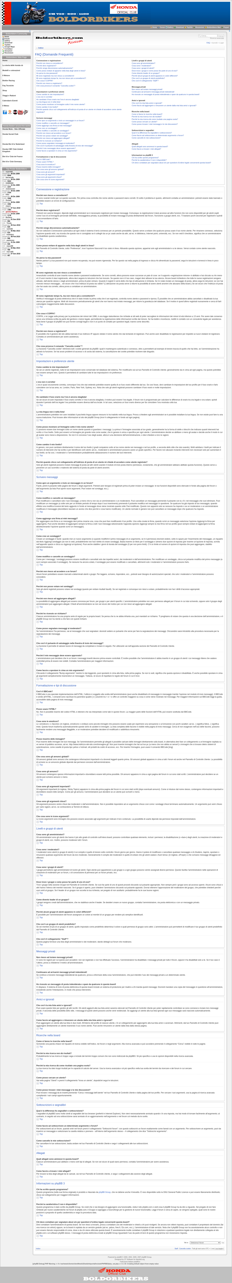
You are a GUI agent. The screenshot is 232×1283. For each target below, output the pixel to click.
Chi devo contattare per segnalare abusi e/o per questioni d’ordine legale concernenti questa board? (171, 163)
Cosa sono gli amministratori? (143, 63)
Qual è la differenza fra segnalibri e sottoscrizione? (152, 133)
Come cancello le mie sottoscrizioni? (146, 138)
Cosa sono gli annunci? (45, 172)
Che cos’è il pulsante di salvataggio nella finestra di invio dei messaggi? (64, 146)
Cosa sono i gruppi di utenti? (143, 68)
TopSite (190, 27)
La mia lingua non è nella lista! (48, 102)
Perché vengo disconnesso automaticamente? (54, 68)
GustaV (8, 200)
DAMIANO (10, 183)
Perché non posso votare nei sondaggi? (52, 136)
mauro (8, 206)
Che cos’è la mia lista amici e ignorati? (147, 103)
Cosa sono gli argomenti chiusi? (49, 177)
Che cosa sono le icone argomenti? (50, 179)
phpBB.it (137, 1262)
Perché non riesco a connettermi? (49, 63)
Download (180, 27)
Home (154, 27)
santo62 (10, 229)
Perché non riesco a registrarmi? (49, 83)
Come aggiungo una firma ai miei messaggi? (54, 126)
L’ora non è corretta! (44, 97)
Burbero (9, 217)
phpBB (119, 1257)
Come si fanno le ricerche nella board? (147, 114)
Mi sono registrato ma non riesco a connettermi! (55, 76)
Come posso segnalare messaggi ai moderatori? (55, 143)
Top (41, 204)
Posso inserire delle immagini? (48, 167)
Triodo (9, 223)
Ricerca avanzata (217, 38)
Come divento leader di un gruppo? (146, 73)
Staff (176, 1249)
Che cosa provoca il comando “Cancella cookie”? (55, 86)
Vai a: (186, 1242)
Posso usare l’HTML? (44, 162)
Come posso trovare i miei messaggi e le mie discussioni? (155, 124)
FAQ (208, 43)
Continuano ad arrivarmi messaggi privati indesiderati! (153, 92)
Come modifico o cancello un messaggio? (53, 123)
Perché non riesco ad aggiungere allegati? (53, 138)
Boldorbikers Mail (214, 27)
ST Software (128, 1259)
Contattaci (9, 49)
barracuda (10, 177)
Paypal (226, 27)
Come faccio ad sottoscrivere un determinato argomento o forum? (158, 135)
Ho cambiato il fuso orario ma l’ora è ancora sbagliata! (57, 99)
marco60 (10, 252)
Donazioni (8, 51)
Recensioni (199, 27)
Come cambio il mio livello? (47, 107)
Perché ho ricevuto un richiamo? (49, 141)
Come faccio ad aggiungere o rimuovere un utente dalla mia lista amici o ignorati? (164, 105)
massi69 (10, 246)
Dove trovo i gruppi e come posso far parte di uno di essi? (154, 71)
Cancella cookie (185, 1249)
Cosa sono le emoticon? (46, 164)
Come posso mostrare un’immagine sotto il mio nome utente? (60, 104)
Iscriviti (215, 43)
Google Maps (10, 47)
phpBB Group (105, 1192)
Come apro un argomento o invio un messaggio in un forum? (60, 121)
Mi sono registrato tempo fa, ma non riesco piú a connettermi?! (61, 78)
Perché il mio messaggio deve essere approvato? (56, 148)
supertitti (9, 172)
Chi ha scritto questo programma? (145, 158)
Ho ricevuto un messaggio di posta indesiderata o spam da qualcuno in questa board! (165, 94)
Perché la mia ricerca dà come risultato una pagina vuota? (155, 119)
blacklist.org (140, 1259)
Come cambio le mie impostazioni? (50, 94)
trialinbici (10, 234)
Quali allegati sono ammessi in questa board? (150, 146)
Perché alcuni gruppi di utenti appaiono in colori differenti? (155, 76)
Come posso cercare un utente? (144, 122)
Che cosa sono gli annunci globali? (50, 169)
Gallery (170, 27)
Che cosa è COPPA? (44, 81)
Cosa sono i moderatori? (141, 66)
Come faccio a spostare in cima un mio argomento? (56, 151)
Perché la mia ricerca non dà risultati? (147, 117)
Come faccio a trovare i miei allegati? (146, 149)
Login (221, 43)
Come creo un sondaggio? (46, 128)
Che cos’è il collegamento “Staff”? (145, 81)
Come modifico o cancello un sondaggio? (52, 131)
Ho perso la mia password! (46, 73)
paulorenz (10, 240)
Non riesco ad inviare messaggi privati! (147, 89)
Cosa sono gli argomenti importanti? (50, 174)
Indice (40, 48)
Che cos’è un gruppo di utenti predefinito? (148, 78)
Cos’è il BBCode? (43, 159)
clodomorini (10, 189)
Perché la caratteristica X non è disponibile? (149, 160)
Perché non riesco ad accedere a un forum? (53, 133)
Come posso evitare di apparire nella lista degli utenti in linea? (60, 71)
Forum (162, 27)
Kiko (7, 194)
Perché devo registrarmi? (46, 66)
